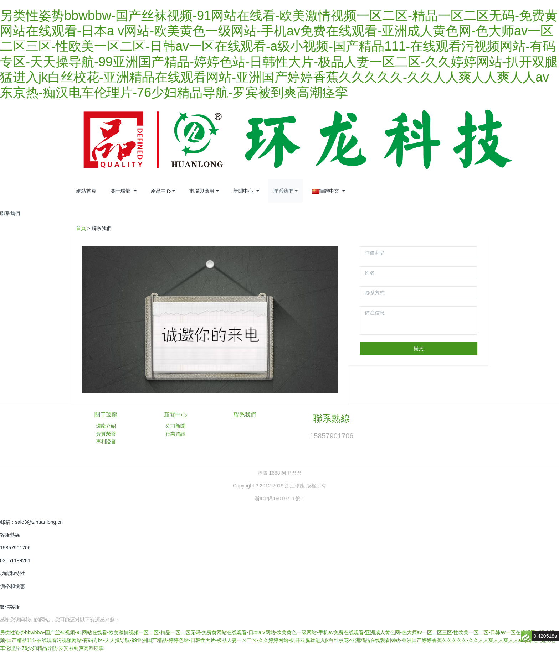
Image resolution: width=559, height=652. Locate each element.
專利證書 (106, 441)
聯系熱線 (331, 418)
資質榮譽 (106, 434)
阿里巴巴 (291, 473)
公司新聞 (175, 426)
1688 (274, 473)
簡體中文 (326, 191)
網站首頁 (86, 191)
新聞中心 (244, 191)
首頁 (81, 228)
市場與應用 (201, 191)
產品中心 (161, 191)
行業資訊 (175, 434)
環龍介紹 (106, 426)
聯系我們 (283, 191)
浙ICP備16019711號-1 (279, 498)
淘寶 (263, 473)
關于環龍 (121, 191)
